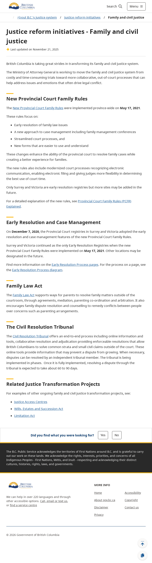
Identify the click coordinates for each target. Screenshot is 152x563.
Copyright (131, 500)
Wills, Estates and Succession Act (38, 409)
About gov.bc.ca (104, 500)
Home (98, 493)
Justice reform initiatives (82, 17)
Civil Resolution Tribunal (30, 336)
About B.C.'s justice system (37, 17)
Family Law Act (23, 295)
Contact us (132, 507)
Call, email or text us (53, 501)
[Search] (114, 6)
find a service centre (23, 505)
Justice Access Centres (30, 402)
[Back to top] (142, 543)
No (117, 435)
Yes (103, 435)
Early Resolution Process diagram (37, 270)
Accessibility (133, 493)
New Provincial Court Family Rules (38, 108)
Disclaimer (101, 507)
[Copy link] (142, 555)
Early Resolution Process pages (75, 264)
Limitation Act (24, 415)
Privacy (99, 515)
